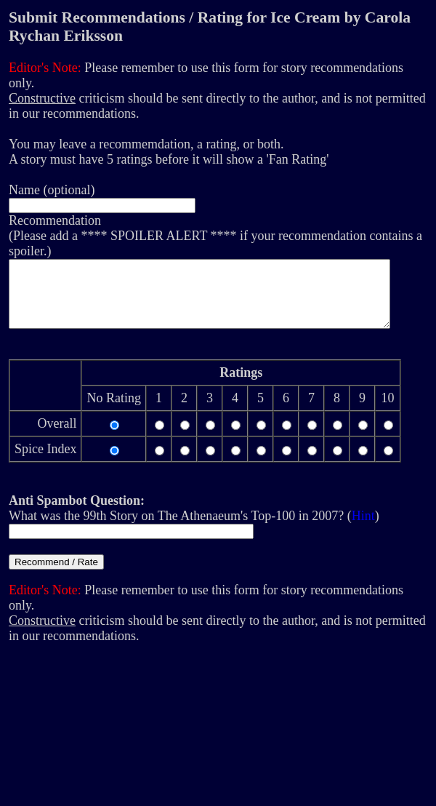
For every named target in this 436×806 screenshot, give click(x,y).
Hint (363, 529)
